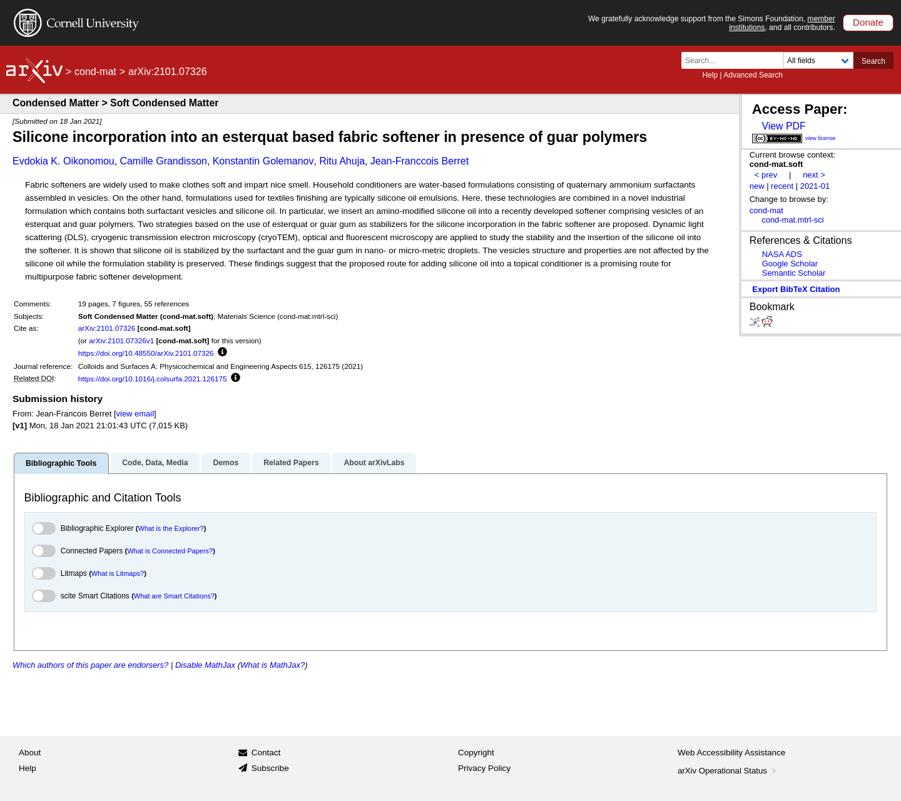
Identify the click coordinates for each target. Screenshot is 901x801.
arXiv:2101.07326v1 (121, 340)
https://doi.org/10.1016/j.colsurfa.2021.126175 (152, 379)
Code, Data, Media (155, 462)
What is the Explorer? (171, 528)
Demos (225, 462)
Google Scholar (790, 263)
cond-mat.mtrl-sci (792, 219)
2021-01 (815, 186)
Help (710, 75)
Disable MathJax (205, 665)
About (30, 752)
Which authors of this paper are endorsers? (90, 665)
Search (873, 61)
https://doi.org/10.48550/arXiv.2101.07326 (146, 353)
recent (782, 186)
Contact (266, 752)
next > (814, 174)
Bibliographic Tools (61, 463)
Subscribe (270, 768)
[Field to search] (818, 60)
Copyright (476, 752)
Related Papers (290, 462)
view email (135, 413)
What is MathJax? (272, 665)
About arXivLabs (374, 462)
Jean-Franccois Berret (419, 161)
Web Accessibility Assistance (731, 752)
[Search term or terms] (735, 60)
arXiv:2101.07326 (107, 328)
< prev (766, 174)
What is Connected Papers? (170, 551)
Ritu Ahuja (342, 161)
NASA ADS (782, 254)
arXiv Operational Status (728, 770)
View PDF (783, 126)
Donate (868, 22)
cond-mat (95, 71)
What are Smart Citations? (174, 596)
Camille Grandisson (163, 161)
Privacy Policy (484, 768)
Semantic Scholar (794, 273)
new (757, 186)
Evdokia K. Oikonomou (64, 161)
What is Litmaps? (117, 573)
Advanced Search (753, 75)
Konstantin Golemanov (263, 161)
